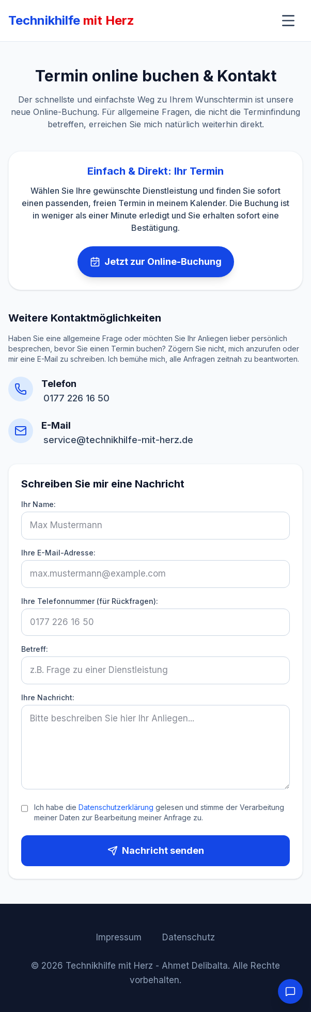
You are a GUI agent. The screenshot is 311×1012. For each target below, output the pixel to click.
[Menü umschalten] (288, 20)
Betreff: (34, 649)
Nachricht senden (155, 850)
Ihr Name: (38, 504)
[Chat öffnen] (290, 991)
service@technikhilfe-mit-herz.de (118, 439)
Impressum (119, 937)
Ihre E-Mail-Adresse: (58, 552)
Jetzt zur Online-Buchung (156, 261)
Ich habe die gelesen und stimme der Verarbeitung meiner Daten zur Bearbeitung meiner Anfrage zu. (159, 812)
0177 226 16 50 (76, 398)
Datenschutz (188, 937)
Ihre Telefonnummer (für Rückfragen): (89, 601)
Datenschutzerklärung (116, 807)
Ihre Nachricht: (47, 697)
